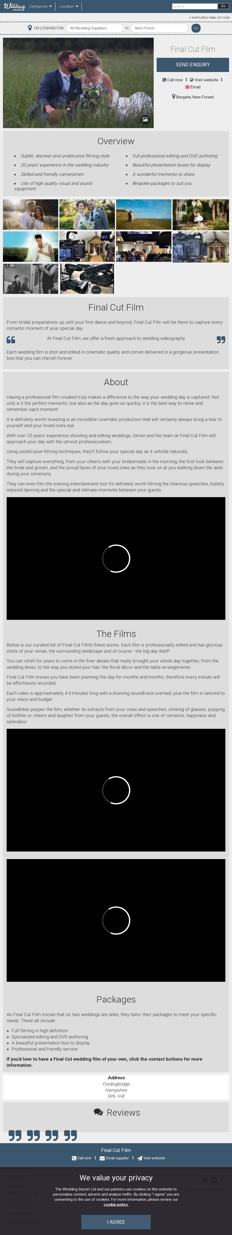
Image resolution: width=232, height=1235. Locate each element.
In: (127, 28)
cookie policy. (116, 1204)
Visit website (204, 79)
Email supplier (117, 1158)
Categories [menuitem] (38, 6)
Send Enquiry (193, 65)
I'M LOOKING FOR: (49, 28)
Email (193, 86)
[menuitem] (14, 6)
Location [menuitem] (66, 6)
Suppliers (199, 17)
